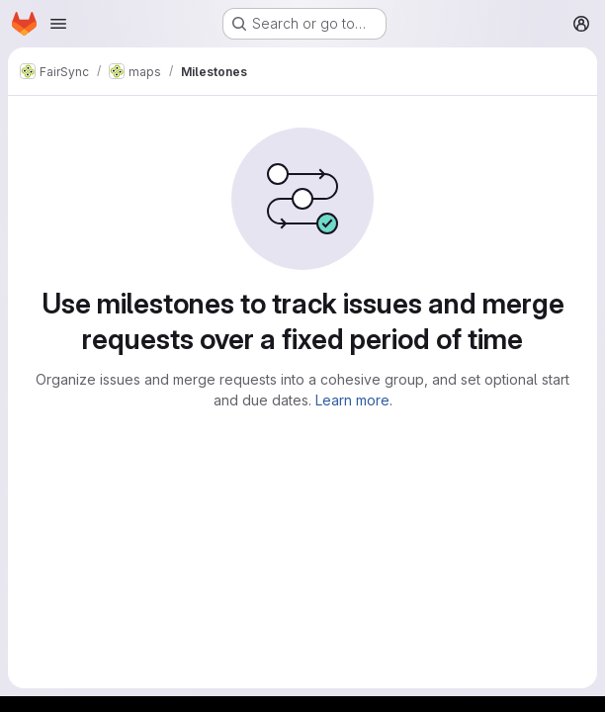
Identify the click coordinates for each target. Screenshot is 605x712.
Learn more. (353, 400)
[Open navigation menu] (58, 24)
